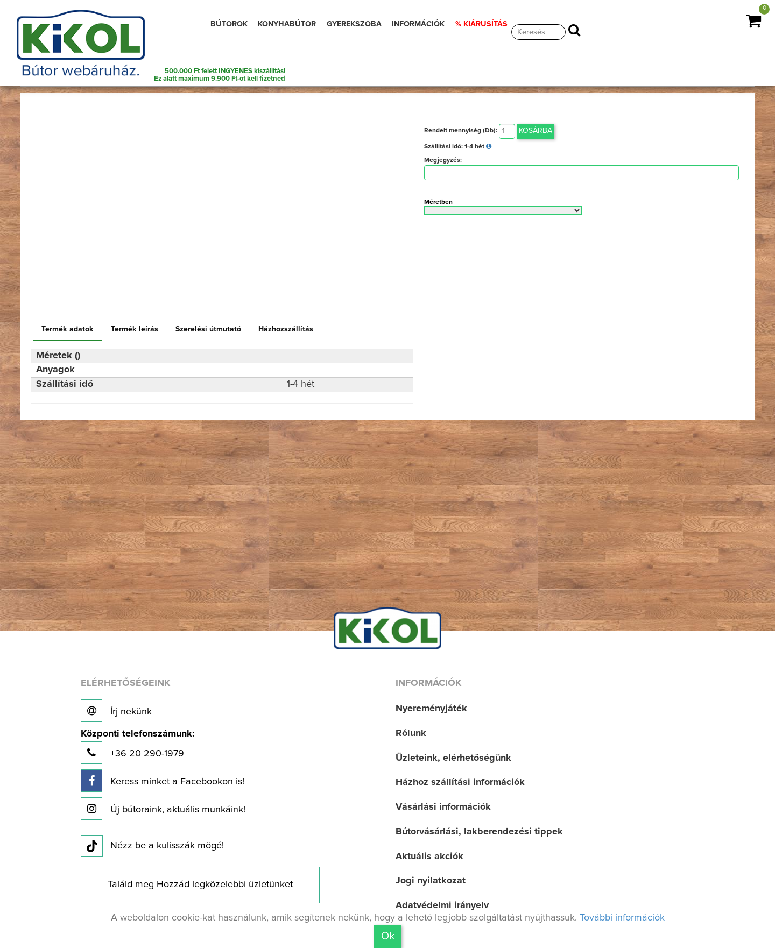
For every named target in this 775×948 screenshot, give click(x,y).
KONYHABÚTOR (287, 24)
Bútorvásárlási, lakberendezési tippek (479, 832)
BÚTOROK (229, 24)
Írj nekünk (116, 710)
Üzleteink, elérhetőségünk (453, 758)
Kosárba (535, 131)
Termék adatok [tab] (67, 329)
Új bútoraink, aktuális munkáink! (163, 808)
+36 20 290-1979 (137, 746)
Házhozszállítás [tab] (285, 329)
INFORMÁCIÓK (418, 24)
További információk (622, 918)
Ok (387, 936)
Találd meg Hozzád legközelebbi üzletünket (200, 884)
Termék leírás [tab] (134, 329)
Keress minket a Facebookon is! (162, 780)
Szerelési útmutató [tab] (208, 329)
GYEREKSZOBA (354, 24)
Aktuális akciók (429, 856)
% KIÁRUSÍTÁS (481, 24)
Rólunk (411, 733)
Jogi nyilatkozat (431, 881)
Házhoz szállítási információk (460, 782)
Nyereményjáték (431, 708)
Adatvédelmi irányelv (442, 905)
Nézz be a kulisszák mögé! (152, 846)
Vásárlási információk (443, 807)
